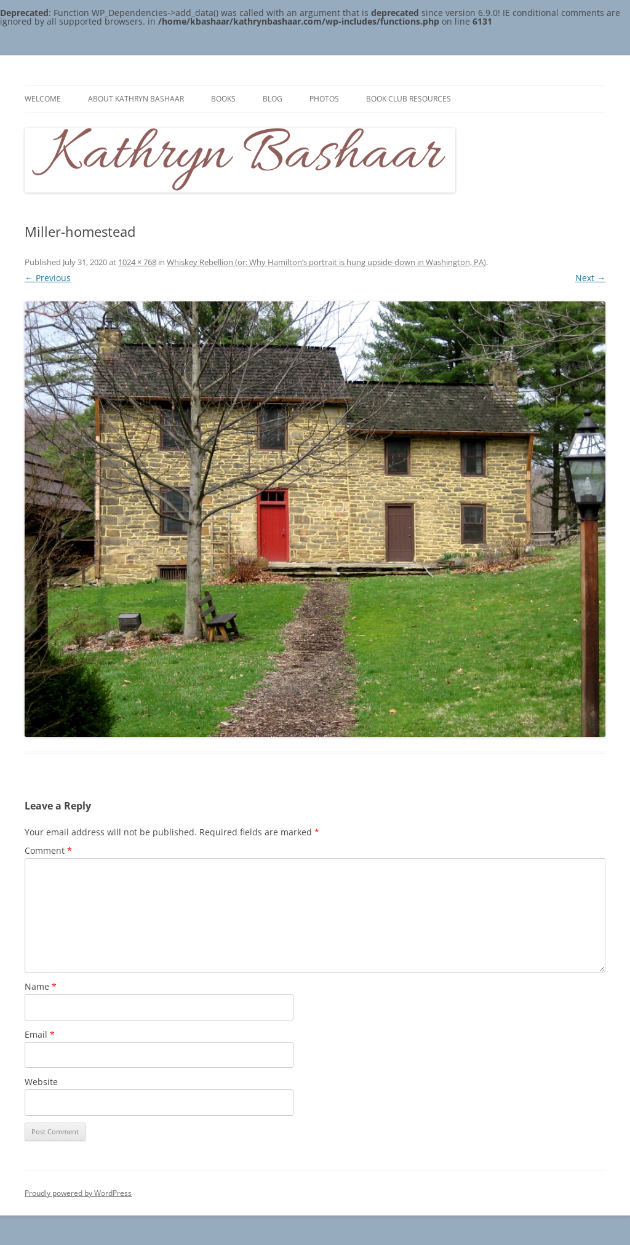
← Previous (48, 278)
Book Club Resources (408, 98)
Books (223, 98)
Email (40, 1034)
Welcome (43, 98)
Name (41, 986)
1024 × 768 (137, 262)
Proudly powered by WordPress (78, 1193)
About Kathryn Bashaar (136, 98)
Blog (272, 98)
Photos (324, 98)
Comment (48, 850)
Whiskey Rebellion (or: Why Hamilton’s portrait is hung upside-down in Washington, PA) (326, 262)
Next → (590, 278)
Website (41, 1082)
